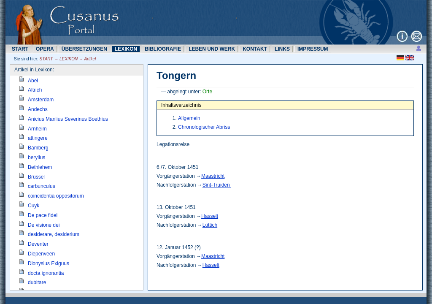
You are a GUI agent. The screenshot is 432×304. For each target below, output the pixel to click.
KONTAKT (255, 49)
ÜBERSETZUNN (84, 49)
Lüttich (209, 225)
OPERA (45, 49)
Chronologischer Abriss (204, 127)
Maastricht (212, 176)
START (20, 49)
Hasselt (209, 216)
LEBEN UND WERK (212, 49)
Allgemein (189, 118)
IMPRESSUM (312, 49)
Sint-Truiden (216, 185)
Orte (207, 92)
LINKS (282, 49)
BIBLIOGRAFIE (163, 49)
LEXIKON (126, 49)
